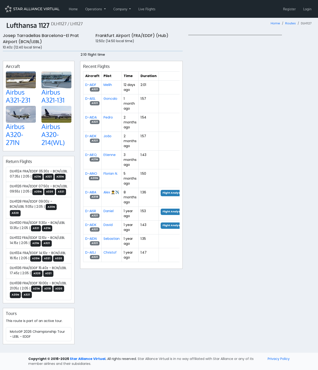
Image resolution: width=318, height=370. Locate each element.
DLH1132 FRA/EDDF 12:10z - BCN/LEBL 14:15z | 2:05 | (37, 241)
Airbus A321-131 (53, 96)
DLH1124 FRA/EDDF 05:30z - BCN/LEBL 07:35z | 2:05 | (38, 174)
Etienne (110, 154)
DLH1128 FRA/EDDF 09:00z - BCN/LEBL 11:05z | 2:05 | (33, 207)
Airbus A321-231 (18, 96)
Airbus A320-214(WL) (53, 134)
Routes (290, 23)
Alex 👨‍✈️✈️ (111, 192)
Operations (94, 9)
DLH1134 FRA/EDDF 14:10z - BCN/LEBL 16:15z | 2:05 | (38, 256)
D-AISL (90, 98)
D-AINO (91, 173)
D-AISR (90, 211)
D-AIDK (90, 136)
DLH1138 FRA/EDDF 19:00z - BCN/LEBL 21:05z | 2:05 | (38, 289)
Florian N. (111, 173)
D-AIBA (90, 192)
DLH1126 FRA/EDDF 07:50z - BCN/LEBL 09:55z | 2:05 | (38, 189)
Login (307, 9)
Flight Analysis (172, 193)
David (108, 224)
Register (289, 9)
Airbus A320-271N (15, 134)
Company (120, 9)
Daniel (109, 211)
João (107, 136)
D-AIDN (91, 238)
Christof (110, 252)
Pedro (108, 117)
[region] (251, 105)
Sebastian (112, 238)
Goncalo (110, 98)
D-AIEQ (91, 154)
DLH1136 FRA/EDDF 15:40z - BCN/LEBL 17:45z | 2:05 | (38, 271)
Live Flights (146, 9)
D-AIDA (91, 117)
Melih (108, 84)
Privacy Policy (279, 358)
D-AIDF (90, 84)
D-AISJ (90, 252)
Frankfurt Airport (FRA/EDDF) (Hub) (132, 35)
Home (73, 9)
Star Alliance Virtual (87, 358)
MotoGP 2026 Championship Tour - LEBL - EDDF (37, 334)
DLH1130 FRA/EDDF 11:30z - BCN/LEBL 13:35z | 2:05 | (37, 226)
